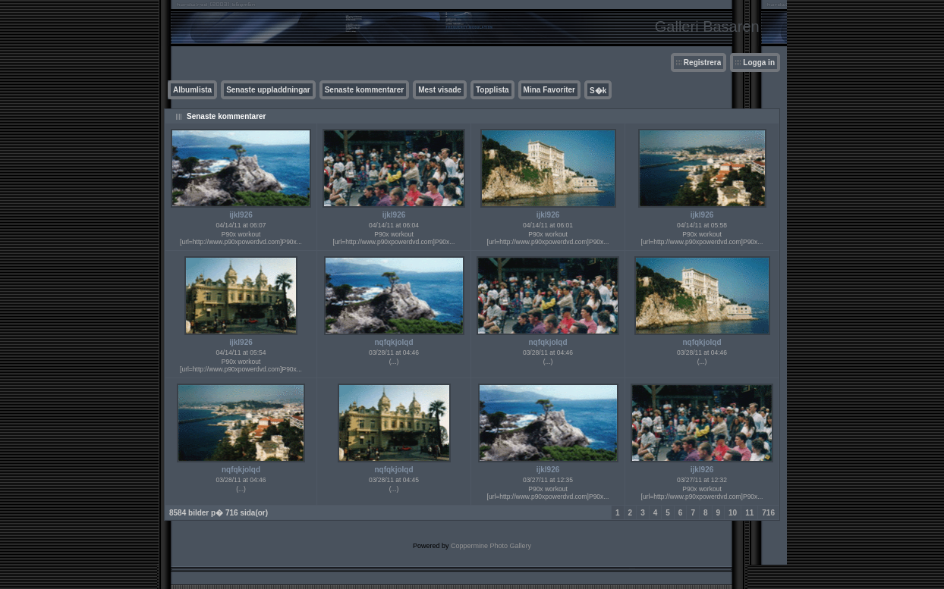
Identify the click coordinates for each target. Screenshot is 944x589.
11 (749, 513)
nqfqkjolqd (393, 342)
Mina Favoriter (549, 90)
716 (768, 513)
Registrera (702, 62)
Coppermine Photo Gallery (491, 546)
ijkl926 (241, 215)
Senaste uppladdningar (268, 90)
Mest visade (439, 90)
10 (732, 513)
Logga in (759, 62)
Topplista (492, 90)
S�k (598, 90)
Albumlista (192, 90)
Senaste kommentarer (364, 90)
